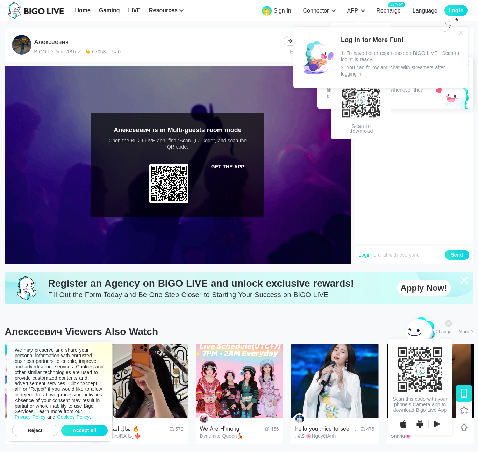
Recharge (388, 10)
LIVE (134, 10)
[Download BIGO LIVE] (464, 393)
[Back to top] (464, 426)
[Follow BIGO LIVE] (464, 410)
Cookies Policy (73, 417)
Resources (163, 10)
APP (352, 11)
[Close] (461, 32)
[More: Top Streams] (466, 332)
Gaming (109, 10)
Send (457, 255)
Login (365, 255)
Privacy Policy (30, 417)
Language (425, 11)
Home (82, 10)
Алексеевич (51, 41)
